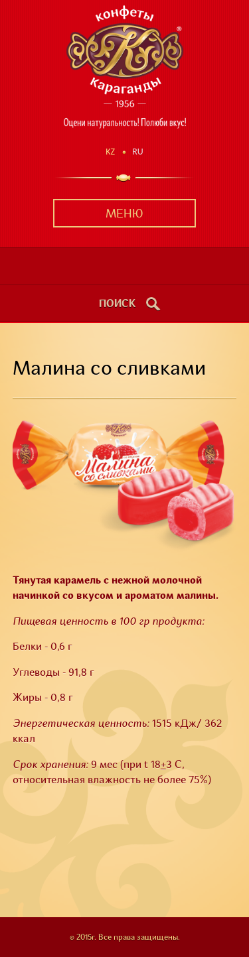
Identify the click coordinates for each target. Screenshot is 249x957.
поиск (117, 304)
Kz (110, 151)
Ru (137, 151)
